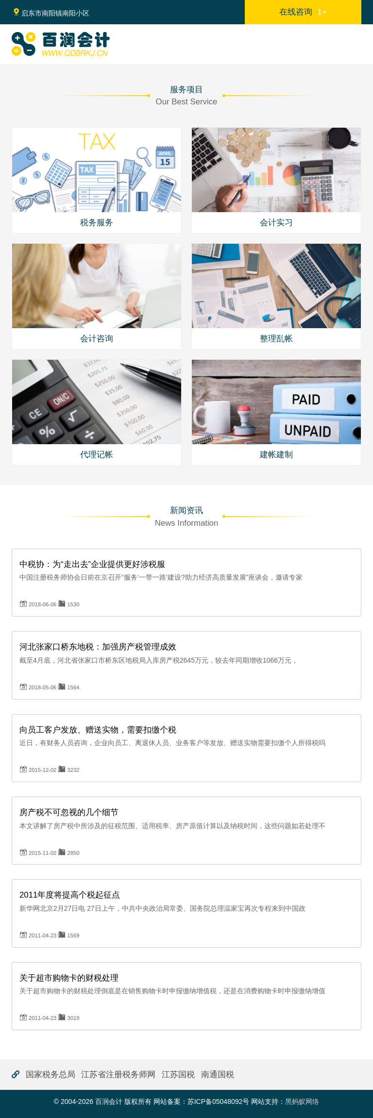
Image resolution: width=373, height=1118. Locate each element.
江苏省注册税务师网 (118, 1074)
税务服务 (96, 222)
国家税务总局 (50, 1074)
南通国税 (217, 1074)
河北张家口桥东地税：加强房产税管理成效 (97, 646)
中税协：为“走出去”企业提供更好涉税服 (92, 564)
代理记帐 (96, 454)
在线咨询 (302, 12)
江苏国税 (178, 1074)
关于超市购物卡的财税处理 (69, 978)
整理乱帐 (276, 338)
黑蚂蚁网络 (302, 1101)
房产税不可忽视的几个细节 (69, 812)
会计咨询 (96, 338)
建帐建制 (276, 454)
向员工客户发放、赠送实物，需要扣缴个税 (97, 729)
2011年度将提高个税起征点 (69, 895)
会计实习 (276, 222)
